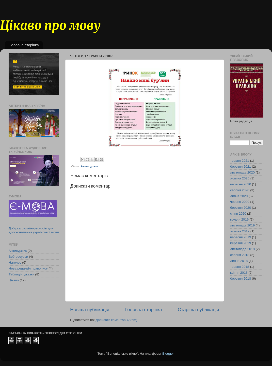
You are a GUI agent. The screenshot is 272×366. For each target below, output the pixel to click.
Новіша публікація (89, 309)
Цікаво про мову (50, 25)
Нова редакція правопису (28, 268)
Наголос (15, 262)
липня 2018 (239, 261)
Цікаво (14, 280)
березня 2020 (240, 207)
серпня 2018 (239, 255)
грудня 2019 (239, 219)
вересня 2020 (240, 184)
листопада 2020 (242, 172)
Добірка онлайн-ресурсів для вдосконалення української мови (34, 230)
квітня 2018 (239, 272)
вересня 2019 (240, 237)
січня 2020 (238, 213)
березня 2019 (240, 243)
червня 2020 (239, 202)
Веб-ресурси (18, 256)
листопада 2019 (242, 225)
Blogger (168, 353)
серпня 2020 (239, 190)
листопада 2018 (242, 249)
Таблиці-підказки (21, 274)
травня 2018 (239, 267)
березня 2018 (240, 278)
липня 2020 (239, 196)
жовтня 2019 (239, 231)
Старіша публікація (198, 309)
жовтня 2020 (239, 178)
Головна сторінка (24, 45)
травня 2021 (239, 160)
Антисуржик (89, 166)
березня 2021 (240, 166)
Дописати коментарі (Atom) (116, 320)
